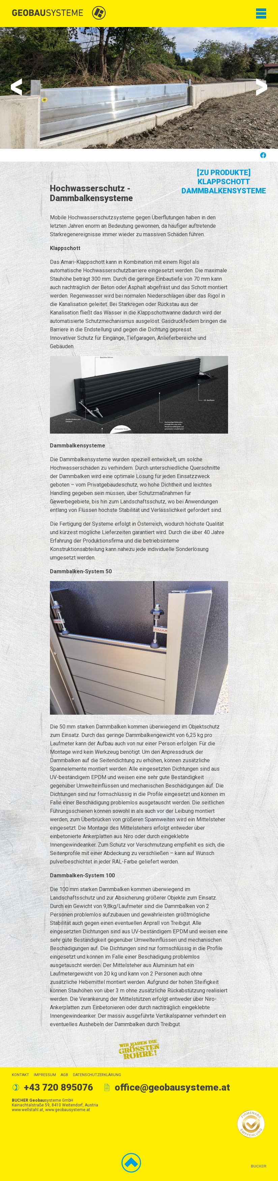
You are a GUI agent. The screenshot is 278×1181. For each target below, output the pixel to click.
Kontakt (20, 1075)
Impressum (45, 1075)
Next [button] (261, 86)
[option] (139, 88)
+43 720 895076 (58, 1087)
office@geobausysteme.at (172, 1087)
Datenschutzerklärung (97, 1075)
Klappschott (224, 181)
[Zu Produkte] (224, 172)
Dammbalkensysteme (224, 191)
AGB (64, 1075)
